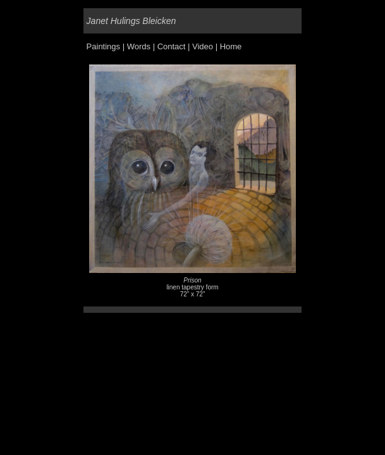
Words (138, 46)
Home (231, 46)
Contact (171, 46)
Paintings (103, 46)
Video (202, 46)
